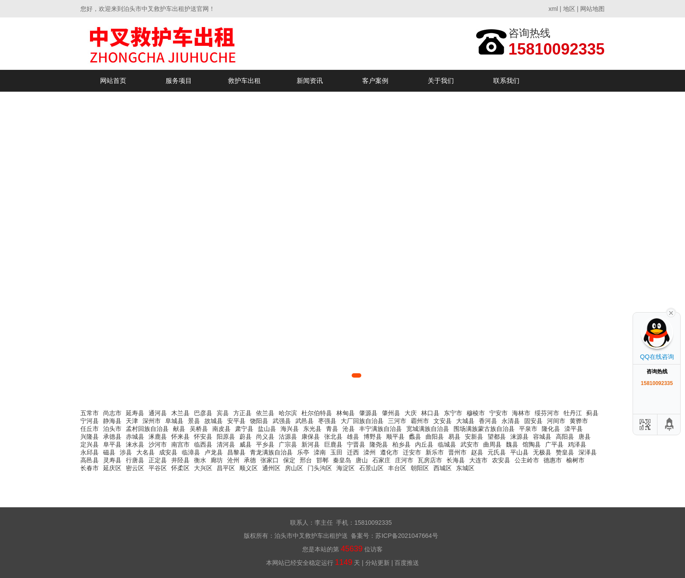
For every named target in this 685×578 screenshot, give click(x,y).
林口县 (430, 412)
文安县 (442, 420)
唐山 (362, 460)
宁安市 (498, 412)
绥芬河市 (547, 412)
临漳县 (191, 452)
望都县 (497, 436)
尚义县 (265, 436)
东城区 (465, 467)
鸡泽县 (577, 444)
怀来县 (180, 436)
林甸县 (345, 412)
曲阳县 (435, 436)
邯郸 (322, 460)
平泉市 (528, 428)
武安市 (469, 444)
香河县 (488, 420)
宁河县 (89, 420)
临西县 (203, 444)
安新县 (474, 436)
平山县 (519, 452)
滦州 (369, 452)
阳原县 (226, 436)
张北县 (333, 436)
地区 (569, 8)
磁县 (109, 452)
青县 (332, 428)
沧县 (348, 428)
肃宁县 (244, 428)
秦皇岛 (342, 460)
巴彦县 (203, 412)
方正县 (242, 412)
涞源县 (519, 436)
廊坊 (217, 460)
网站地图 (592, 8)
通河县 (158, 412)
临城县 (447, 444)
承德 (250, 460)
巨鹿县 (333, 444)
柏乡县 (401, 444)
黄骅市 (579, 420)
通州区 (271, 467)
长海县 (455, 460)
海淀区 (345, 467)
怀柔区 (180, 467)
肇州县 (391, 412)
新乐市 (435, 452)
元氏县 (497, 452)
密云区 (135, 467)
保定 (289, 460)
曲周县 (492, 444)
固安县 (533, 420)
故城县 (213, 420)
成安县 (168, 452)
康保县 (310, 436)
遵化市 (389, 452)
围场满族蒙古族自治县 (484, 428)
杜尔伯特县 (316, 412)
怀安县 (203, 436)
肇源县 (368, 412)
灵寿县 (112, 460)
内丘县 (424, 444)
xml (553, 8)
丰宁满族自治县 (380, 428)
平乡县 (265, 444)
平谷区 (158, 467)
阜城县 (174, 420)
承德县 (112, 436)
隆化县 (551, 428)
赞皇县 (565, 452)
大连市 (478, 460)
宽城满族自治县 (427, 428)
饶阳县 (259, 420)
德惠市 (552, 460)
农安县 (501, 460)
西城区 (442, 467)
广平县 (554, 444)
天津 (132, 420)
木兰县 (180, 412)
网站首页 (113, 80)
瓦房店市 (430, 460)
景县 (194, 420)
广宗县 (288, 444)
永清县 (511, 420)
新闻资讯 (310, 80)
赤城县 (135, 436)
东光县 (312, 428)
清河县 (226, 444)
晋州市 (457, 452)
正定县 (158, 460)
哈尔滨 (288, 412)
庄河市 (404, 460)
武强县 (282, 420)
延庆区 (112, 467)
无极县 (542, 452)
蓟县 (592, 412)
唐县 (584, 436)
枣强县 (327, 420)
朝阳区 (420, 467)
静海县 (112, 420)
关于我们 (441, 80)
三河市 (397, 420)
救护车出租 (244, 80)
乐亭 (303, 452)
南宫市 (180, 444)
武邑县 (304, 420)
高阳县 (565, 436)
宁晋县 (356, 444)
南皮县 (221, 428)
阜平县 (112, 444)
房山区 (294, 467)
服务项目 (179, 80)
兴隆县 (89, 436)
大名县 (145, 452)
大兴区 (203, 467)
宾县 (223, 412)
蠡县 (415, 436)
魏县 (512, 444)
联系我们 (506, 80)
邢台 (306, 460)
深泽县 (587, 452)
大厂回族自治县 (362, 420)
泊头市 (112, 428)
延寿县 (135, 412)
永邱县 (89, 452)
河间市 (556, 420)
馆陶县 (531, 444)
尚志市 (112, 412)
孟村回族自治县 (147, 428)
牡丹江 (573, 412)
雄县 (353, 436)
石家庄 (381, 460)
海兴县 (289, 428)
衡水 (200, 460)
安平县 (236, 420)
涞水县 (135, 444)
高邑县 (89, 460)
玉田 (336, 452)
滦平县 (573, 428)
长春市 (89, 467)
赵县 (477, 452)
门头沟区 (320, 467)
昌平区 (226, 467)
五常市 (89, 412)
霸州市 (420, 420)
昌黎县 (236, 452)
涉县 (126, 452)
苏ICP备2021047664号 (406, 535)
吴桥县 (199, 428)
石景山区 (371, 467)
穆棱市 (476, 412)
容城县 (542, 436)
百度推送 (406, 562)
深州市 (151, 420)
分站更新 (377, 562)
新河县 (310, 444)
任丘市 (89, 428)
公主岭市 (527, 460)
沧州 (233, 460)
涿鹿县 (158, 436)
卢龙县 (213, 452)
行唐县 (135, 460)
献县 (179, 428)
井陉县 (180, 460)
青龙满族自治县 (271, 452)
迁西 (353, 452)
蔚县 (245, 436)
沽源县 (288, 436)
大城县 (465, 420)
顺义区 (248, 467)
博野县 (372, 436)
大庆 (411, 412)
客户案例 (375, 80)
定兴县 (89, 444)
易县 (454, 436)
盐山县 (267, 428)
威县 (245, 444)
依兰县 (265, 412)
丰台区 (397, 467)
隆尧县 (379, 444)
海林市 (521, 412)
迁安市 (412, 452)
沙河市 (158, 444)
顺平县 (395, 436)
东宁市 (453, 412)
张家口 (269, 460)
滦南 (320, 452)
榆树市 (575, 460)
